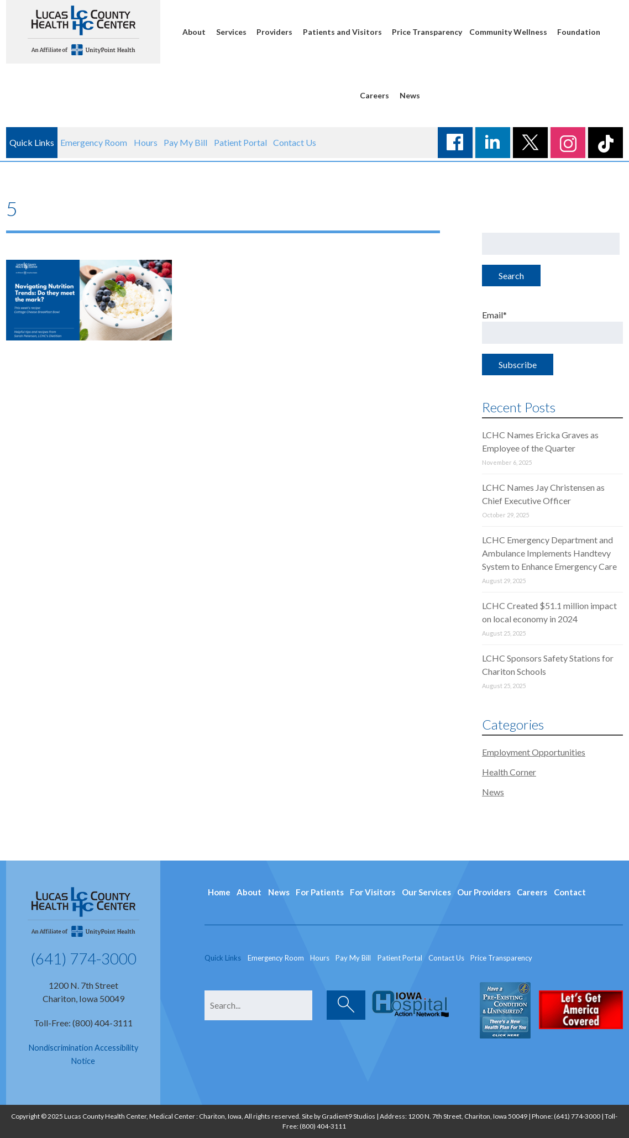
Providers (274, 31)
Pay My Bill (185, 142)
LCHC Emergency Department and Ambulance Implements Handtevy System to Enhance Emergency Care (549, 552)
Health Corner (509, 772)
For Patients (320, 892)
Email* (552, 327)
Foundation (578, 31)
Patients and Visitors (342, 31)
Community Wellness (508, 31)
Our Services (426, 892)
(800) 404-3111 (323, 1126)
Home (219, 892)
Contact (570, 892)
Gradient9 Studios (348, 1116)
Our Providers (484, 892)
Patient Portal (240, 142)
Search (511, 275)
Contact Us (294, 142)
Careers (374, 95)
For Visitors (372, 892)
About (194, 31)
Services (231, 31)
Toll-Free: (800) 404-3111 (83, 1023)
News (410, 95)
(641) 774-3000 (83, 958)
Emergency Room (93, 142)
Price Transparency (427, 31)
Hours (146, 142)
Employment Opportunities (533, 752)
